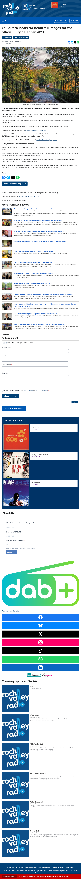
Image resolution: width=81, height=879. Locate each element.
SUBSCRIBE (11, 552)
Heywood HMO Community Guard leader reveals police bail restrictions (39, 231)
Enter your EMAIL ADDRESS (15, 540)
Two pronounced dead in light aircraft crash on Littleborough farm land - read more (43, 876)
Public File (36, 867)
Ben (34, 5)
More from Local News (21, 37)
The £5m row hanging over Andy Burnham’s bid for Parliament (35, 314)
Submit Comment (10, 396)
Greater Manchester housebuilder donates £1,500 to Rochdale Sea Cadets (39, 324)
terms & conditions (42, 391)
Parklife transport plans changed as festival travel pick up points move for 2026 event (44, 294)
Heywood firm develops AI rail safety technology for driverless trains (38, 220)
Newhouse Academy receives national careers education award (36, 209)
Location (5, 356)
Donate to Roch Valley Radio (14, 184)
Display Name (7, 347)
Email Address (7, 364)
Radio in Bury (70, 867)
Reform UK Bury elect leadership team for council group (33, 251)
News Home (8, 37)
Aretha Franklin (36, 457)
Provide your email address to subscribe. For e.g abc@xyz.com (20, 548)
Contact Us (10, 867)
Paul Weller (35, 484)
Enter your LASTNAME (13, 532)
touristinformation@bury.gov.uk (35, 130)
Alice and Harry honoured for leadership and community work (35, 273)
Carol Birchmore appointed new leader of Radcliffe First (33, 262)
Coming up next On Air (19, 681)
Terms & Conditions (58, 867)
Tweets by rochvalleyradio (10, 611)
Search (75, 402)
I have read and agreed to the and (26, 391)
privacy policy (28, 391)
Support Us (28, 867)
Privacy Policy (45, 867)
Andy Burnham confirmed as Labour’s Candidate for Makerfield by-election (40, 241)
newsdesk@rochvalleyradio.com (28, 197)
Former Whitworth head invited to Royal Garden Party (32, 283)
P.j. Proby (63, 4)
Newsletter (19, 867)
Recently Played (14, 420)
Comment (5, 373)
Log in (5, 343)
